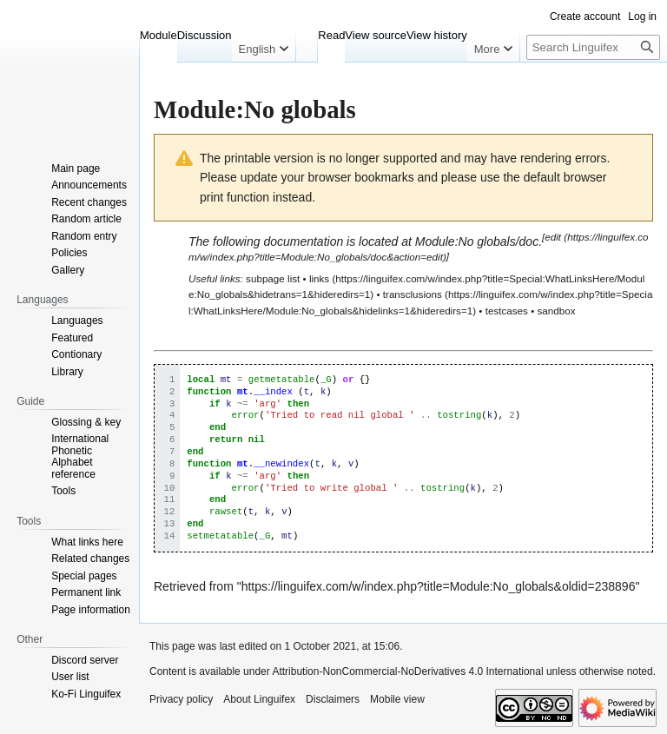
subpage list (273, 278)
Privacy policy (181, 699)
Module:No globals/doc (476, 241)
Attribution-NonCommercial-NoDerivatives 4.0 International (407, 671)
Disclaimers (333, 699)
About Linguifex (259, 699)
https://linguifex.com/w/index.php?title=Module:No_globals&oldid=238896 (438, 586)
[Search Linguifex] (593, 47)
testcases (506, 310)
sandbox (556, 310)
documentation (303, 241)
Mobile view (397, 699)
